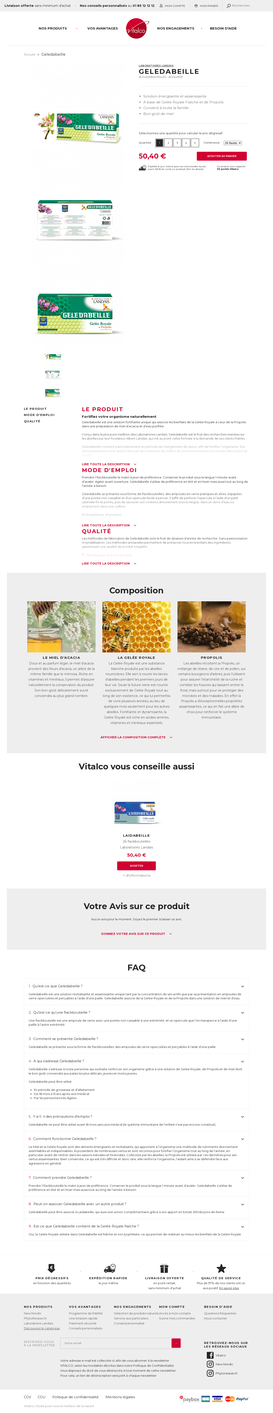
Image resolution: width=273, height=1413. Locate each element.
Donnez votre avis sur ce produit (136, 933)
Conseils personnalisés (85, 1328)
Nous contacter (215, 1318)
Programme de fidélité (86, 1313)
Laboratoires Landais (156, 65)
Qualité (32, 421)
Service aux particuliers (131, 1318)
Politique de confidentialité (75, 1397)
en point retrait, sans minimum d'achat (165, 1277)
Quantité (145, 142)
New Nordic (32, 1313)
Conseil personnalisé (129, 1323)
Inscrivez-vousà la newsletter (39, 1343)
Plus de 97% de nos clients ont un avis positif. (221, 1277)
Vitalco (216, 1355)
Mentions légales (120, 1397)
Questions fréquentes (220, 1313)
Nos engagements (175, 28)
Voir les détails (195, 169)
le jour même (108, 1274)
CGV (27, 1397)
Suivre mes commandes (177, 1318)
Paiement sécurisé (82, 1323)
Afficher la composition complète (136, 737)
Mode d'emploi (39, 415)
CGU (42, 1397)
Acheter (136, 865)
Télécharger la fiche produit (107, 555)
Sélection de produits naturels (136, 1313)
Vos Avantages (102, 28)
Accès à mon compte (175, 1313)
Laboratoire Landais (38, 1323)
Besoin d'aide (223, 28)
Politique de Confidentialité (153, 1365)
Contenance (212, 142)
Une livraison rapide (83, 1318)
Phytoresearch (222, 1373)
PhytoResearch (35, 1318)
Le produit (35, 408)
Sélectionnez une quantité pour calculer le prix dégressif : (181, 133)
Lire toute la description (109, 464)
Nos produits (53, 28)
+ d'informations (136, 875)
